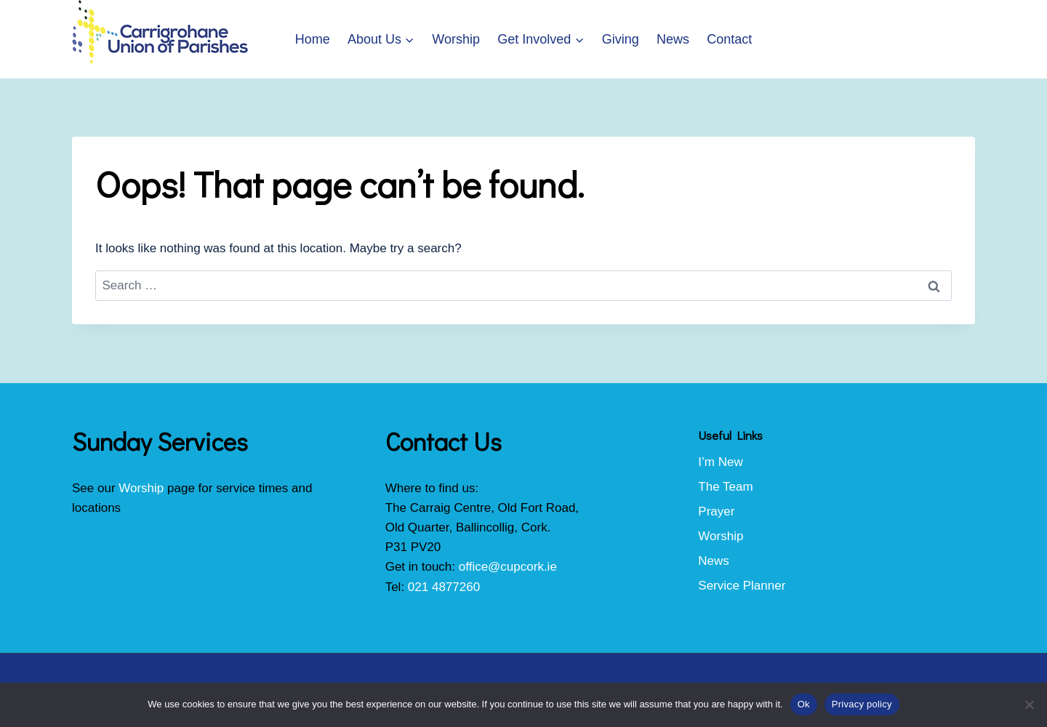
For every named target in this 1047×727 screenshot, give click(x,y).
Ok (804, 704)
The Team (725, 487)
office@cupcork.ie (508, 567)
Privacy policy (862, 704)
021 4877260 (444, 587)
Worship (456, 39)
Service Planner (741, 586)
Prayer (716, 511)
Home (312, 39)
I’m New (720, 462)
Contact (729, 39)
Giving (620, 39)
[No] (1029, 704)
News (673, 39)
